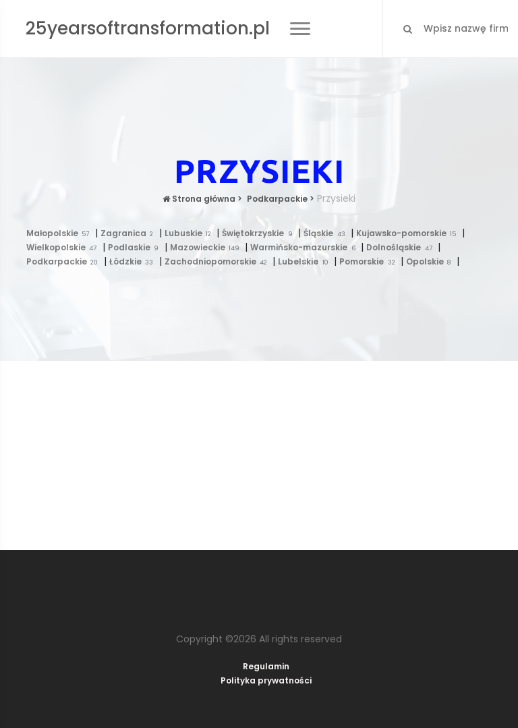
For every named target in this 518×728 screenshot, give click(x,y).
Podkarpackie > (279, 198)
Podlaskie (136, 247)
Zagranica (129, 233)
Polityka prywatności (266, 680)
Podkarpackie (65, 261)
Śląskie (327, 233)
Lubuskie (191, 233)
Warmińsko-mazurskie (305, 247)
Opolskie (431, 261)
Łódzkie (134, 261)
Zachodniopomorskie (219, 261)
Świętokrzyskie (260, 233)
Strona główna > (202, 198)
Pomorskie (370, 261)
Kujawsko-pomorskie (409, 233)
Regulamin (266, 666)
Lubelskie (306, 261)
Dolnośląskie (402, 247)
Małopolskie (60, 233)
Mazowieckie (208, 247)
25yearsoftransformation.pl (148, 28)
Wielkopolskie (64, 247)
